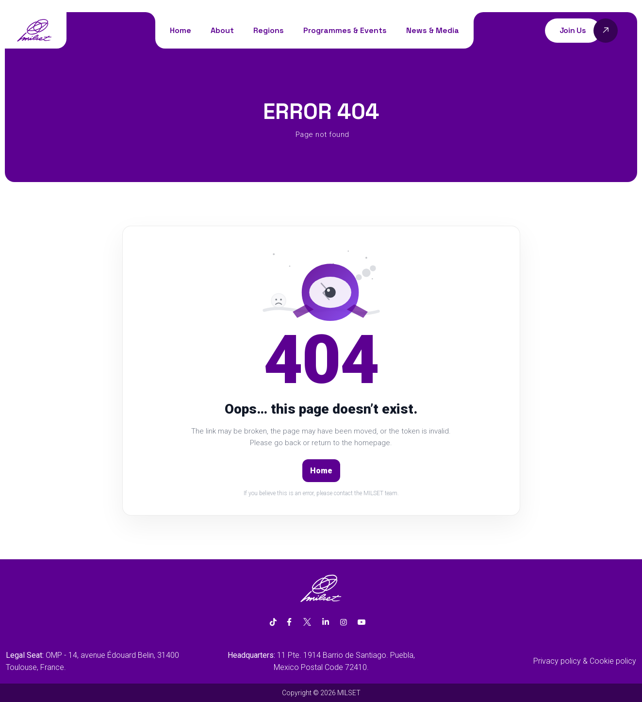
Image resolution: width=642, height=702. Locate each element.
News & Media (432, 30)
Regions (268, 30)
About (222, 30)
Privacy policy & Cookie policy (584, 661)
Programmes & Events (345, 30)
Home (180, 30)
